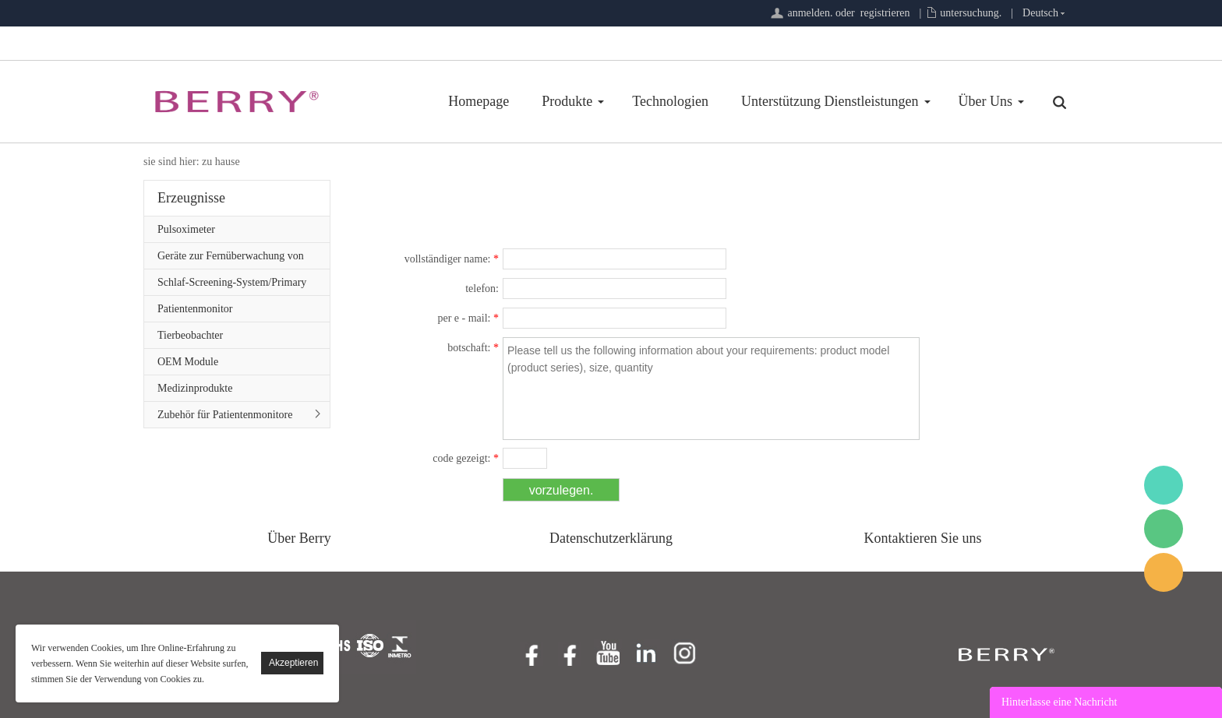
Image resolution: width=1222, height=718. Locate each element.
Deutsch (1040, 13)
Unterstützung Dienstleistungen (829, 101)
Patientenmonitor (194, 309)
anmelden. (809, 13)
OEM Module (187, 362)
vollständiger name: (451, 259)
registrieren (885, 13)
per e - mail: (468, 318)
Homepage (478, 101)
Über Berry (298, 538)
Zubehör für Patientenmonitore (224, 415)
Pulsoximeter (186, 229)
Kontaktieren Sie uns (923, 538)
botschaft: (473, 348)
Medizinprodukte (194, 388)
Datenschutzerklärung (611, 538)
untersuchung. (970, 13)
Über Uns (986, 101)
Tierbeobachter (190, 335)
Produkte (567, 101)
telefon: (482, 288)
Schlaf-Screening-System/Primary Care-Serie (231, 285)
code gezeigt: (466, 458)
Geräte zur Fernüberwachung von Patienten (230, 259)
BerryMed (1163, 485)
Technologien (670, 101)
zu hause (221, 161)
